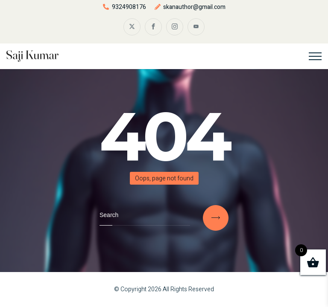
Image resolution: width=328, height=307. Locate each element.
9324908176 (129, 7)
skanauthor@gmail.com (194, 7)
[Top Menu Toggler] (315, 56)
